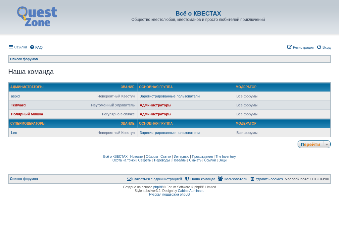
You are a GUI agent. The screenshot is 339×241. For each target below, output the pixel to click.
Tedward (18, 105)
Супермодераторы (27, 123)
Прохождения (202, 156)
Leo (14, 133)
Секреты (144, 160)
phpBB (158, 187)
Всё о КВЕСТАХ (115, 156)
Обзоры (152, 156)
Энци (222, 160)
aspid (15, 96)
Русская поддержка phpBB (169, 194)
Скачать (195, 160)
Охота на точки (124, 160)
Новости (136, 156)
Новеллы (179, 160)
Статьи (166, 156)
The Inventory (226, 156)
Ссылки (210, 160)
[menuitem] (36, 47)
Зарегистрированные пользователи (170, 96)
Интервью (181, 156)
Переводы (162, 160)
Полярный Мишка (27, 114)
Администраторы (26, 87)
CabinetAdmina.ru (191, 191)
